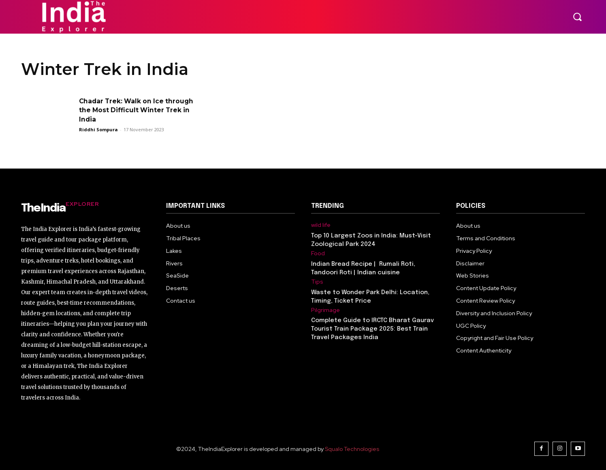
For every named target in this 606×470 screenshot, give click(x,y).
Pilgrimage (325, 310)
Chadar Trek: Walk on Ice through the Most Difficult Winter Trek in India (124, 110)
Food (318, 253)
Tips (317, 281)
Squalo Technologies (352, 449)
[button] (577, 16)
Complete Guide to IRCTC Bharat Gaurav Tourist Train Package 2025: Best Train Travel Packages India (372, 329)
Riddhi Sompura (98, 129)
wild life (321, 225)
